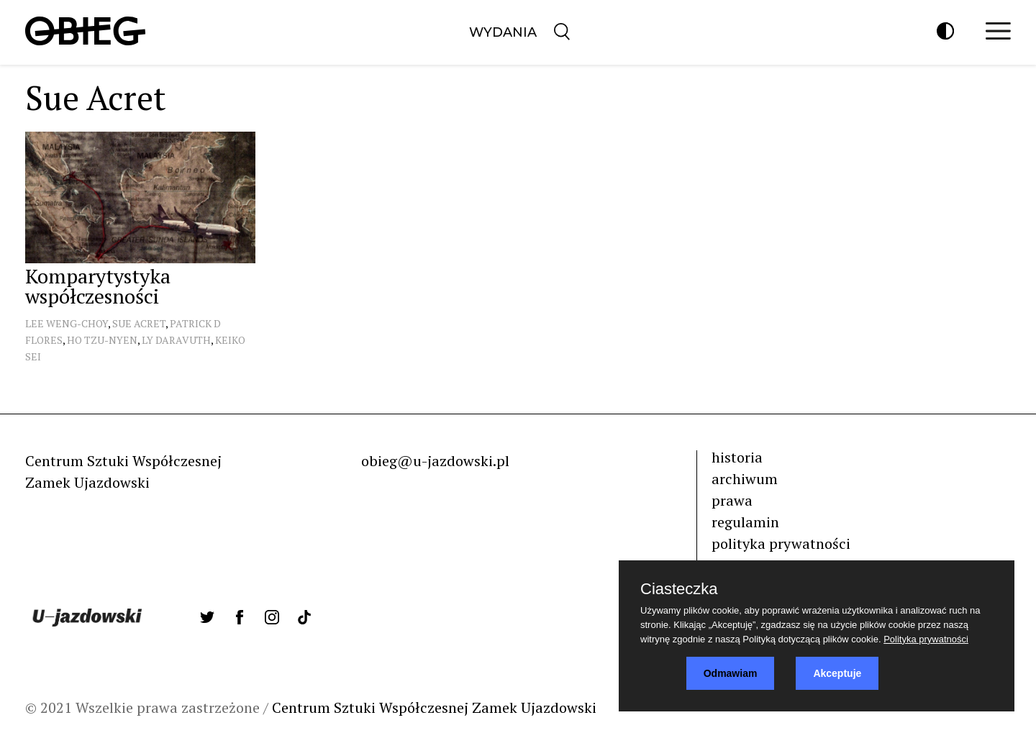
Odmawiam (731, 673)
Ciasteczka (679, 589)
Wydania (503, 32)
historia (737, 457)
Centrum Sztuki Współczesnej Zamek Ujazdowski (434, 707)
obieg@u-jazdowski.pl (435, 460)
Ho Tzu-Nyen (102, 340)
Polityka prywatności (925, 639)
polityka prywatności (781, 543)
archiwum (745, 478)
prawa (732, 500)
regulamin (745, 522)
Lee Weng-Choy (66, 323)
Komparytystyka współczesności (98, 286)
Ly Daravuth (176, 340)
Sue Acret (138, 323)
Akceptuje (837, 673)
